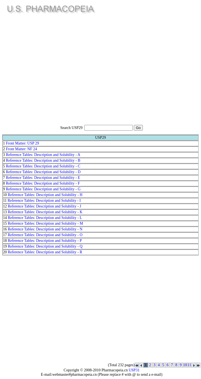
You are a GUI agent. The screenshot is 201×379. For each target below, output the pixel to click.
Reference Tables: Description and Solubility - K (45, 212)
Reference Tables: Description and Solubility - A (43, 155)
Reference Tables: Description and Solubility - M (45, 223)
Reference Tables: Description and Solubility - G (43, 189)
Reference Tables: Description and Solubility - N (45, 229)
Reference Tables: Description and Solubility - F (43, 183)
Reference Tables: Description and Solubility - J (44, 206)
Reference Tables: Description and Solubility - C (43, 166)
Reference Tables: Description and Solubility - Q (45, 246)
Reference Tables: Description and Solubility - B (43, 160)
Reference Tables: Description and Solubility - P (45, 241)
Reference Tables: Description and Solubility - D (43, 172)
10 (185, 365)
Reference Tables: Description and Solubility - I (44, 200)
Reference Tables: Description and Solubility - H (45, 195)
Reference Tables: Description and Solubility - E (43, 178)
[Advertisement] (51, 70)
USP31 (134, 370)
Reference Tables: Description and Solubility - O (45, 235)
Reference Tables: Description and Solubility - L (45, 218)
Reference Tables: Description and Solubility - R (45, 252)
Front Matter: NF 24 (21, 149)
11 (189, 365)
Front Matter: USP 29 (22, 143)
